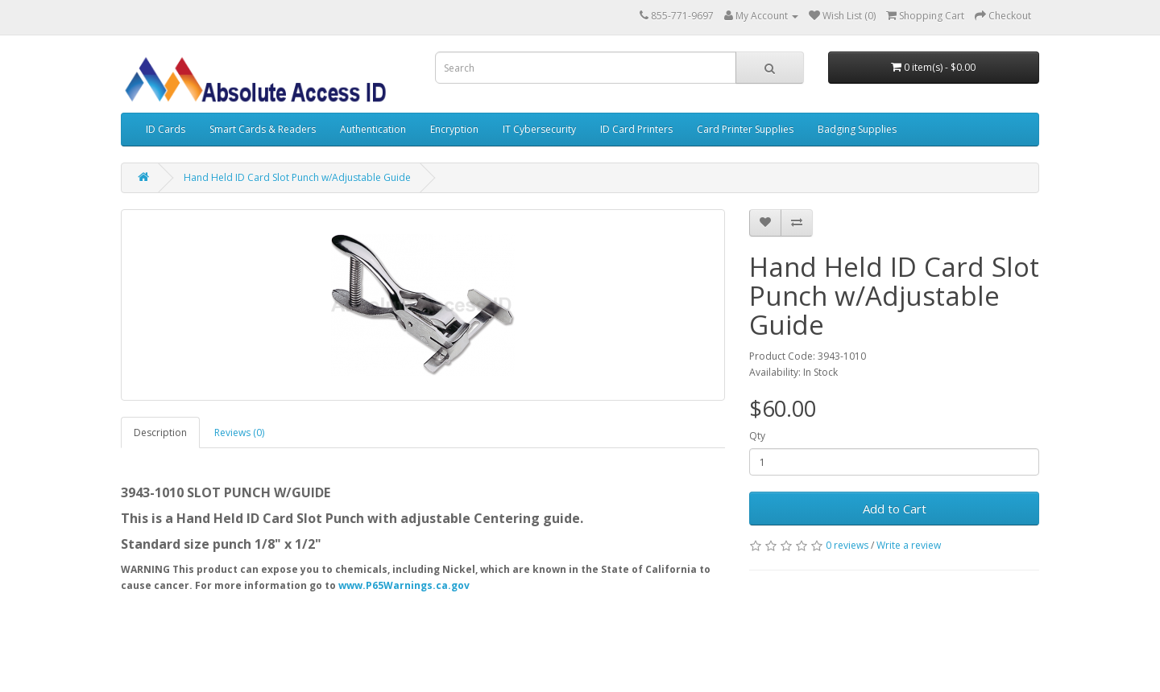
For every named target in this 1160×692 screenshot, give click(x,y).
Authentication (373, 129)
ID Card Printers (636, 129)
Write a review (908, 545)
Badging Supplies (857, 129)
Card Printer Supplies (745, 129)
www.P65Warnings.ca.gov (404, 585)
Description (160, 432)
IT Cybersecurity (539, 129)
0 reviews (847, 545)
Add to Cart (894, 508)
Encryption (454, 129)
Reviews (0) (239, 432)
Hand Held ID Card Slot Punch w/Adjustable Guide (297, 177)
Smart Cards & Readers (262, 129)
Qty (757, 436)
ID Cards (165, 129)
